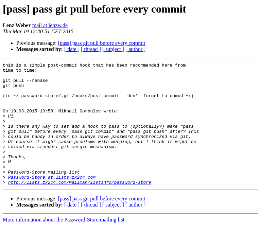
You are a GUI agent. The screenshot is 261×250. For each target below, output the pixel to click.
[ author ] (135, 49)
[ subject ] (113, 49)
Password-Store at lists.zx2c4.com (51, 200)
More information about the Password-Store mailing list (63, 244)
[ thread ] (91, 49)
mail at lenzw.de (50, 25)
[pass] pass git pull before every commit (101, 43)
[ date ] (72, 49)
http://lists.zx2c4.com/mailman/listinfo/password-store (79, 206)
